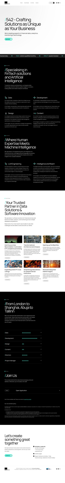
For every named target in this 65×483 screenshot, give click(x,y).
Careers (36, 2)
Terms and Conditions (36, 479)
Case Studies (26, 2)
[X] (59, 2)
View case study (8, 263)
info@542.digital (38, 465)
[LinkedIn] (58, 2)
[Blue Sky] (56, 2)
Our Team (31, 2)
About (21, 2)
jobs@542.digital (27, 410)
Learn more (9, 39)
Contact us (51, 3)
